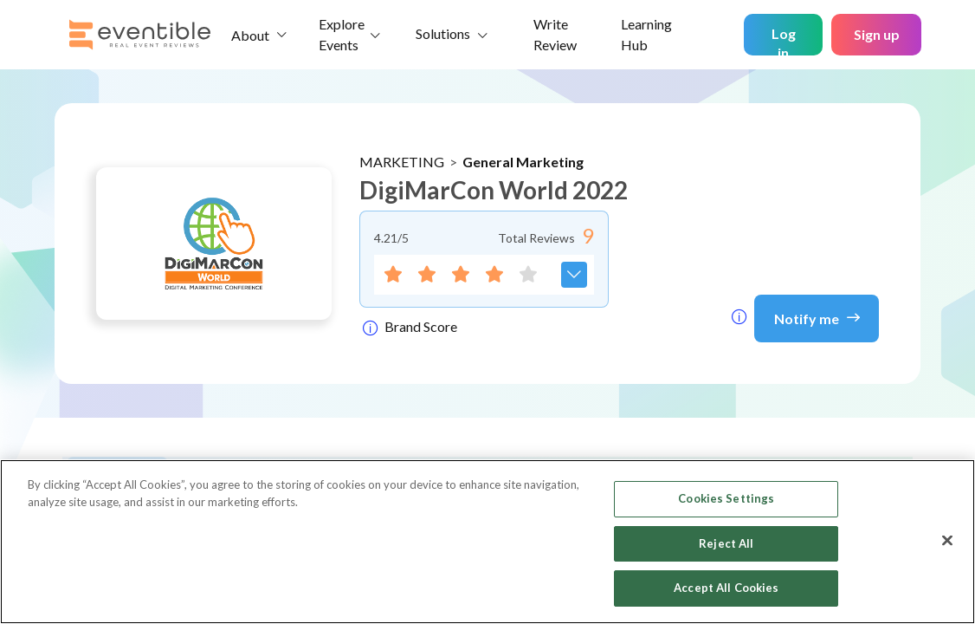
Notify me (817, 317)
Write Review (555, 34)
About (250, 35)
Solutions (443, 33)
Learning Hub (646, 34)
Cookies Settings (726, 498)
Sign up (877, 34)
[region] (487, 541)
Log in (784, 40)
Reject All (726, 543)
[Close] (947, 541)
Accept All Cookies (726, 588)
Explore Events (342, 34)
